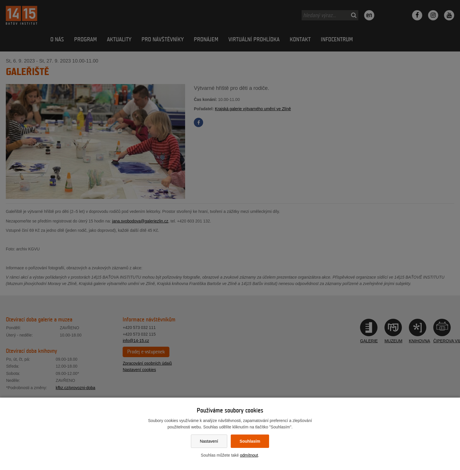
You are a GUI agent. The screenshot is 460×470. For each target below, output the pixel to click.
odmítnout (249, 455)
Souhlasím (250, 441)
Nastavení (209, 441)
